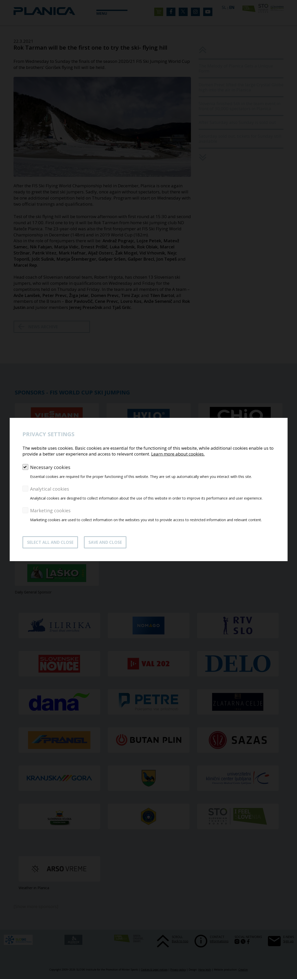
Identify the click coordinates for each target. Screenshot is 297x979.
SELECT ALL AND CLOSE (50, 542)
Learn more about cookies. (178, 454)
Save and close (105, 542)
